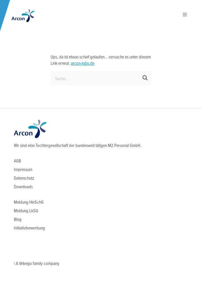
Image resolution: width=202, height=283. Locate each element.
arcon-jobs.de (82, 63)
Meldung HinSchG (29, 202)
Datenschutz (24, 178)
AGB (17, 161)
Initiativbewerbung (29, 228)
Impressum (23, 170)
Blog (18, 220)
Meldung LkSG (26, 211)
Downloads (23, 187)
